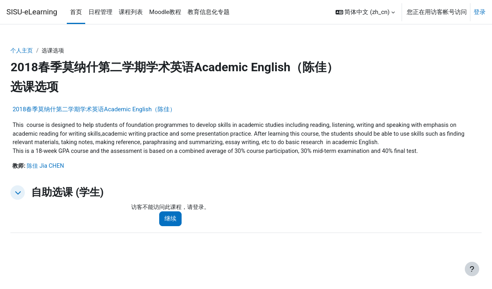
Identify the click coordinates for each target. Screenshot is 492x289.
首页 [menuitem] (76, 12)
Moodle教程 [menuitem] (165, 12)
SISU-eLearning (31, 12)
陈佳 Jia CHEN (65, 176)
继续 (182, 229)
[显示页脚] (472, 269)
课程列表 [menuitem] (131, 12)
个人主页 (40, 50)
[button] (365, 12)
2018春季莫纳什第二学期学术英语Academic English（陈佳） (112, 109)
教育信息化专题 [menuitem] (209, 12)
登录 (480, 12)
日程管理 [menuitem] (100, 12)
